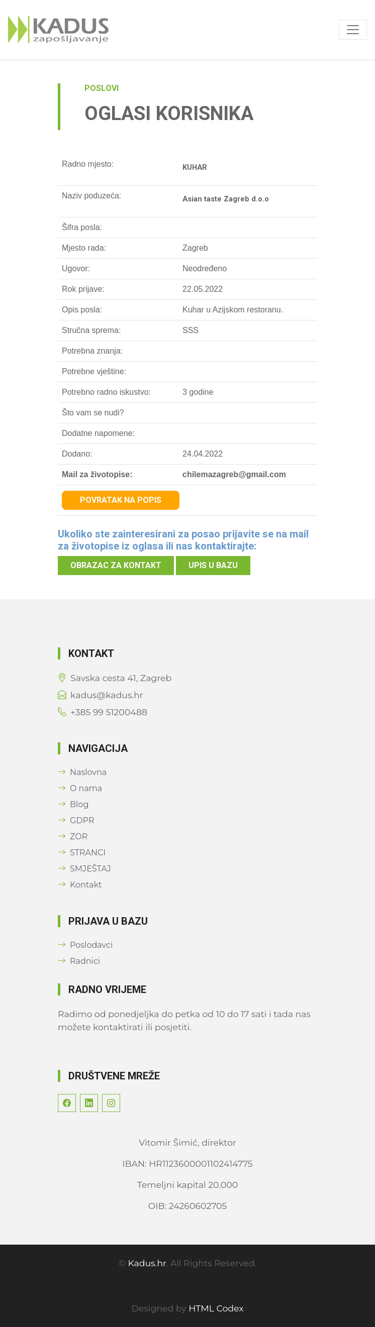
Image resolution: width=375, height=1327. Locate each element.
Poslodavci (85, 945)
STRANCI (82, 852)
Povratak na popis (120, 500)
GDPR (76, 820)
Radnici (79, 961)
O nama (80, 788)
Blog (73, 804)
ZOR (72, 836)
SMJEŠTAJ (84, 868)
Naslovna (82, 772)
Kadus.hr (147, 1263)
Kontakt (80, 885)
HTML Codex (216, 1308)
